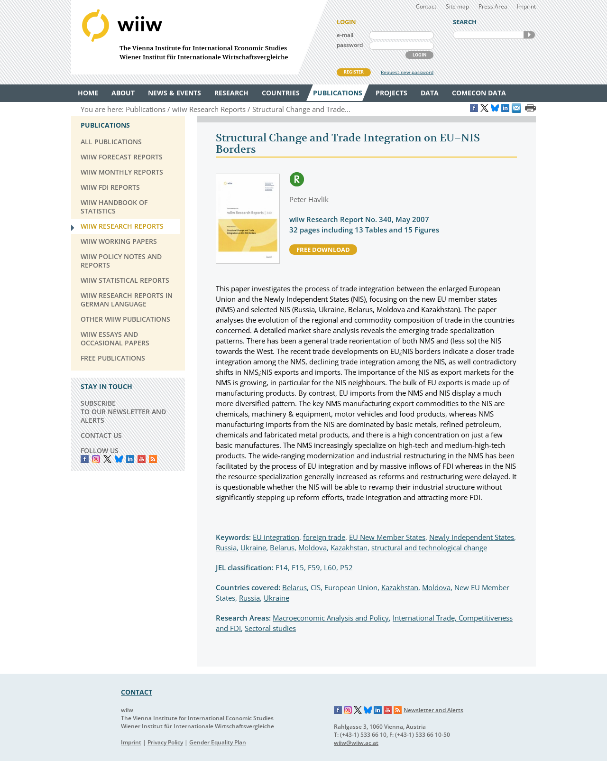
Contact (426, 6)
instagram (96, 459)
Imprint (526, 6)
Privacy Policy (165, 742)
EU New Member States (387, 537)
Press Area (492, 6)
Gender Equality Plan (217, 742)
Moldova (312, 547)
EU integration (276, 537)
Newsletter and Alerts (433, 710)
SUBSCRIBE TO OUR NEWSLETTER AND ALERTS (123, 412)
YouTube (142, 459)
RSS (153, 459)
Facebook (85, 459)
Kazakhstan (349, 547)
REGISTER (354, 72)
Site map (457, 6)
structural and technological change (429, 547)
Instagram (348, 710)
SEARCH (529, 34)
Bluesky (119, 459)
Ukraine (253, 547)
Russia (226, 547)
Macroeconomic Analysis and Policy (331, 617)
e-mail (345, 35)
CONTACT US (101, 435)
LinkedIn (130, 459)
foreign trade (324, 537)
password (350, 45)
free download (323, 249)
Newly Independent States (471, 537)
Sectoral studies (270, 628)
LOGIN (419, 55)
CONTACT (136, 691)
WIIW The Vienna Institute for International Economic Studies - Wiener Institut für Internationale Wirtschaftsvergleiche (199, 37)
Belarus (282, 547)
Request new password (407, 72)
